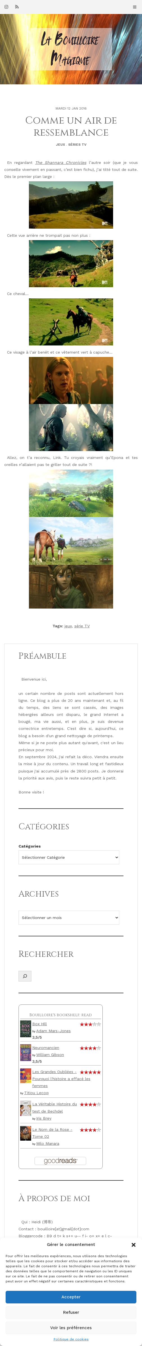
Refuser (71, 1312)
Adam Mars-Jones (53, 1031)
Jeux (60, 145)
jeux (68, 626)
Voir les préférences (71, 1327)
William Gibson (50, 1054)
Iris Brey (43, 1118)
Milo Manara (47, 1143)
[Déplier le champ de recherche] (25, 976)
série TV (82, 626)
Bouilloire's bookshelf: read (60, 1015)
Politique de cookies (71, 1339)
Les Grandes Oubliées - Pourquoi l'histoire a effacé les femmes (61, 1078)
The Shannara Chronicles (60, 162)
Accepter (71, 1296)
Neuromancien (45, 1047)
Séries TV (77, 145)
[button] (133, 1245)
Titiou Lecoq (36, 1092)
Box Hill (39, 1024)
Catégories (30, 846)
